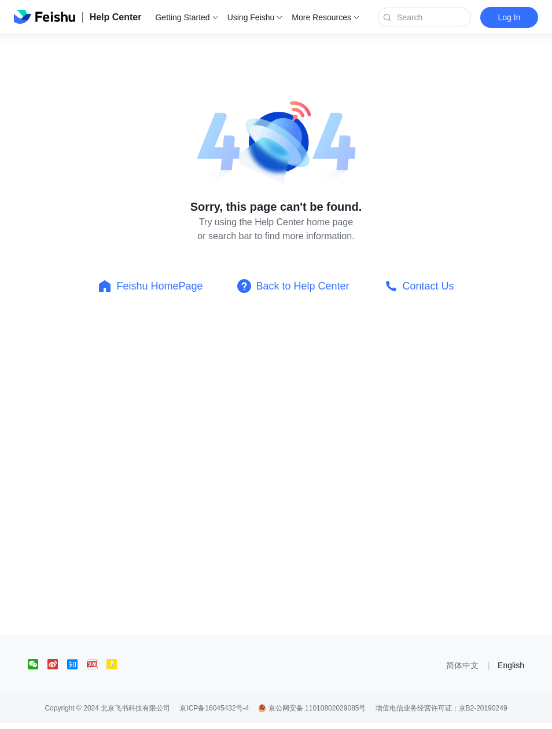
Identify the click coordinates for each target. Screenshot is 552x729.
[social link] (37, 664)
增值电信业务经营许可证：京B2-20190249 (441, 708)
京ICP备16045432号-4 (214, 708)
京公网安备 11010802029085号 (312, 708)
